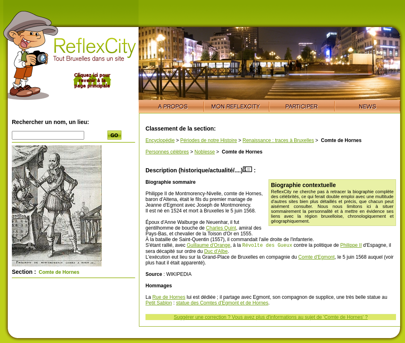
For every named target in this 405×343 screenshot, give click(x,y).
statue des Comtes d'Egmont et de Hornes (222, 304)
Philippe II (351, 246)
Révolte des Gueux (267, 245)
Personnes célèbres (167, 152)
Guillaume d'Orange (208, 246)
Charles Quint (221, 228)
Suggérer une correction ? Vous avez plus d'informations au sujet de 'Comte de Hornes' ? (270, 318)
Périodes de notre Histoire (208, 140)
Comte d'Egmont (316, 258)
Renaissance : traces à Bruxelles (278, 140)
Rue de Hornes (169, 298)
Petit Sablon (158, 304)
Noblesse (205, 152)
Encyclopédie (160, 140)
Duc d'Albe (216, 252)
